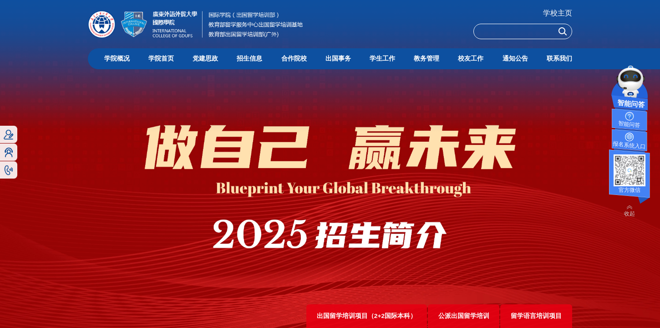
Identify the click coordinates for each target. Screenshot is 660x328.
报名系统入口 (629, 145)
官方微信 (629, 190)
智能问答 (629, 124)
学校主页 (557, 13)
